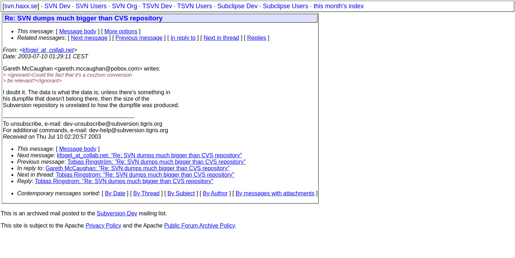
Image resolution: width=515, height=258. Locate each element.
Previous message (139, 38)
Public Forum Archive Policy (199, 226)
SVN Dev (57, 6)
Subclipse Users (285, 6)
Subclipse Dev (237, 6)
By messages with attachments (275, 193)
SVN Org (124, 6)
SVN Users (91, 6)
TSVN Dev (157, 6)
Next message (89, 38)
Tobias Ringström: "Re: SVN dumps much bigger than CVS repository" (156, 162)
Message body (77, 31)
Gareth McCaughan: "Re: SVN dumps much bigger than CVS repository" (137, 168)
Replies (256, 38)
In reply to (183, 38)
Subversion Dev (117, 213)
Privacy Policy (103, 226)
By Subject (181, 193)
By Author (215, 193)
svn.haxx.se (21, 6)
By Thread (146, 193)
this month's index (339, 6)
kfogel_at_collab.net (48, 50)
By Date (115, 193)
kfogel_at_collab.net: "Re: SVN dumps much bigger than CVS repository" (149, 155)
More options (121, 31)
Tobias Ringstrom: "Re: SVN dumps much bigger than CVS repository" (145, 175)
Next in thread (221, 38)
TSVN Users (194, 6)
